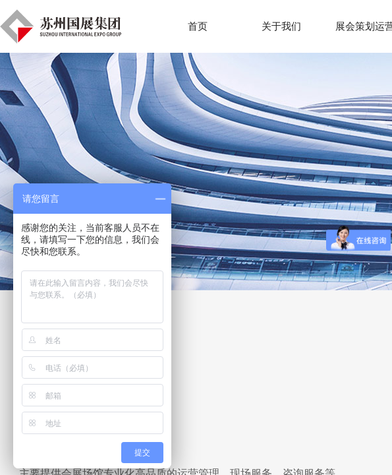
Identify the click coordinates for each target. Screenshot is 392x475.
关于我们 (281, 26)
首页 (198, 26)
